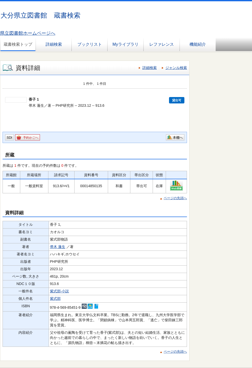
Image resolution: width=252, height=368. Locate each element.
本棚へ (178, 137)
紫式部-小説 (59, 291)
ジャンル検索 (176, 68)
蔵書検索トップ (18, 44)
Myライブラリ (125, 44)
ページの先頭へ (175, 198)
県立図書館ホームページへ (27, 33)
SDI (9, 137)
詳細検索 (54, 44)
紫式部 (55, 298)
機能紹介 (198, 44)
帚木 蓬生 (57, 247)
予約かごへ (30, 137)
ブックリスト (89, 44)
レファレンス (161, 44)
